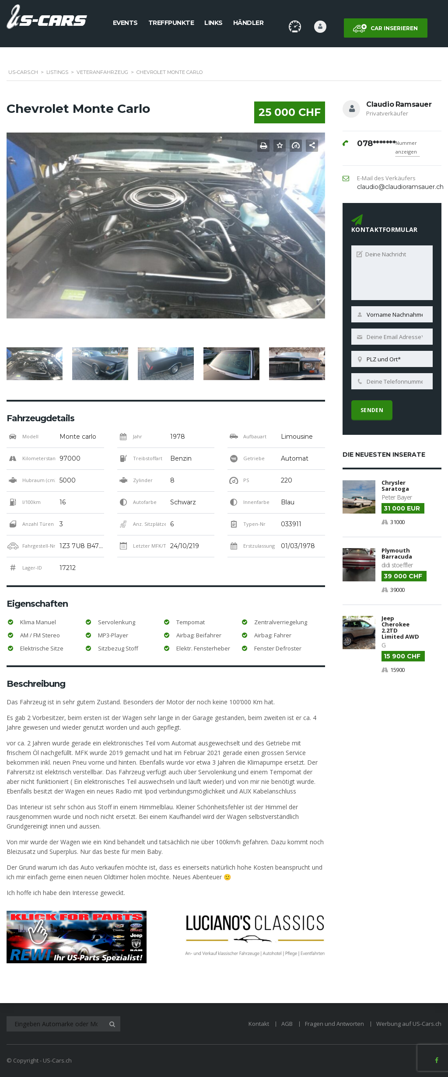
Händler (248, 23)
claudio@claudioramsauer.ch (400, 187)
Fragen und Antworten (334, 1024)
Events (125, 23)
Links (213, 23)
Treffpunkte (171, 23)
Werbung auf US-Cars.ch (408, 1024)
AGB (287, 1024)
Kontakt (258, 1024)
